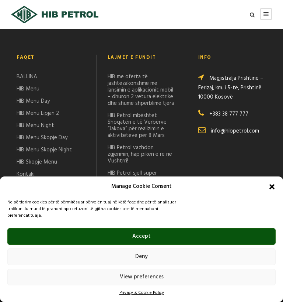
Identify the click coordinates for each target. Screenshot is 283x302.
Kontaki (26, 174)
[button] (272, 187)
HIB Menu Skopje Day (42, 137)
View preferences (142, 276)
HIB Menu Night (35, 125)
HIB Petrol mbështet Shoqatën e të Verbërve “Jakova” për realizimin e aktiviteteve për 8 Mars (137, 125)
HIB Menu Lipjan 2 (38, 113)
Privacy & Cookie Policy (141, 292)
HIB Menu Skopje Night (44, 149)
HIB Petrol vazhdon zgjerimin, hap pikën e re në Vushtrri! (140, 154)
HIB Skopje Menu (37, 162)
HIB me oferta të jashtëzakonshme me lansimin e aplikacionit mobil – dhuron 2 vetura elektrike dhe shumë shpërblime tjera (141, 90)
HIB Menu (28, 89)
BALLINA (27, 76)
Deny (141, 256)
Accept (141, 236)
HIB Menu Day (33, 101)
